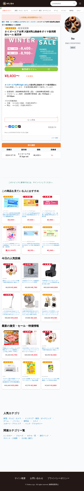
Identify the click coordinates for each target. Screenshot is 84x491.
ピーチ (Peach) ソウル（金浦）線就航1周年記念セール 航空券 (50, 214)
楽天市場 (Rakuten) (8, 309)
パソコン (63, 10)
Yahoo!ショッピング (28, 278)
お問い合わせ (36, 478)
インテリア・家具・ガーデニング (41, 10)
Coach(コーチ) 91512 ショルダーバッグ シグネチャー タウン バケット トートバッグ (50, 312)
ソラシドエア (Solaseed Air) (49, 241)
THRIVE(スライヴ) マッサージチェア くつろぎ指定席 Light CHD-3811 (50, 282)
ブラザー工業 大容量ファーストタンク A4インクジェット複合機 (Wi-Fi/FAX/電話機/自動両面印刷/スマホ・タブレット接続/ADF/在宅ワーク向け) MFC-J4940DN (11, 380)
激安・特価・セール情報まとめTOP (13, 22)
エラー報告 (54, 138)
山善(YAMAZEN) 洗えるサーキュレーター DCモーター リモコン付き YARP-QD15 (30, 312)
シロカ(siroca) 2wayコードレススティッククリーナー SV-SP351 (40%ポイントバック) (11, 312)
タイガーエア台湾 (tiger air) (29, 211)
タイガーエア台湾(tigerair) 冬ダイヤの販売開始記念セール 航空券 (31, 214)
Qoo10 (44, 309)
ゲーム (56, 10)
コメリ (44, 278)
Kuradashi (25, 376)
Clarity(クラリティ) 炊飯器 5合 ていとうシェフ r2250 (30, 281)
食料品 (71, 10)
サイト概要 (20, 478)
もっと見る (31, 120)
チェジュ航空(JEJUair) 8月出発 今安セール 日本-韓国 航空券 (31, 245)
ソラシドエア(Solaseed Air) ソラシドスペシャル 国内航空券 (50, 245)
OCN (4, 376)
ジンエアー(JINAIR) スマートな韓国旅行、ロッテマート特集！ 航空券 (11, 245)
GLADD (5, 278)
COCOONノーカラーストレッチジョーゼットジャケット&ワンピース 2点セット (30, 349)
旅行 (28, 22)
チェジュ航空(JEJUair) (28, 241)
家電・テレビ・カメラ (21, 10)
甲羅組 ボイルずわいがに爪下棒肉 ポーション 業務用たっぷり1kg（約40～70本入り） (11, 349)
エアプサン (6, 211)
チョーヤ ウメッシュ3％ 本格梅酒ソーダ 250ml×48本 (50, 379)
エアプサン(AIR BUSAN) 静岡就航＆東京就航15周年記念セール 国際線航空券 (11, 214)
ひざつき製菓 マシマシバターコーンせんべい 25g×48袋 (31, 379)
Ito (52, 155)
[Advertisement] (31, 168)
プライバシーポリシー (58, 478)
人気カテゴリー (6, 10)
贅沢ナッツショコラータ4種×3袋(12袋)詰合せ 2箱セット (11, 281)
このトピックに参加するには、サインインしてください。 (31, 182)
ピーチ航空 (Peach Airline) (49, 211)
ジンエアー (6, 241)
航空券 (33, 22)
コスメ (78, 10)
